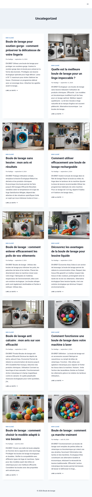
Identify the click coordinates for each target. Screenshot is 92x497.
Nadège (10, 59)
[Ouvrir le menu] (88, 4)
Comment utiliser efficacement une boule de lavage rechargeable (68, 162)
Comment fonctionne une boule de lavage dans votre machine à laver (68, 340)
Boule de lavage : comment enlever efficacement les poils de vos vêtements (23, 251)
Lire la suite (12, 90)
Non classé (10, 38)
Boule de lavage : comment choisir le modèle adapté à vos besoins (23, 435)
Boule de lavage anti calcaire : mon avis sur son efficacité (23, 340)
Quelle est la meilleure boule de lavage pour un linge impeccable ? (66, 74)
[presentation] (69, 47)
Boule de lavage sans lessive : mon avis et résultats (19, 162)
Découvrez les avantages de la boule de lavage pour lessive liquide (68, 251)
